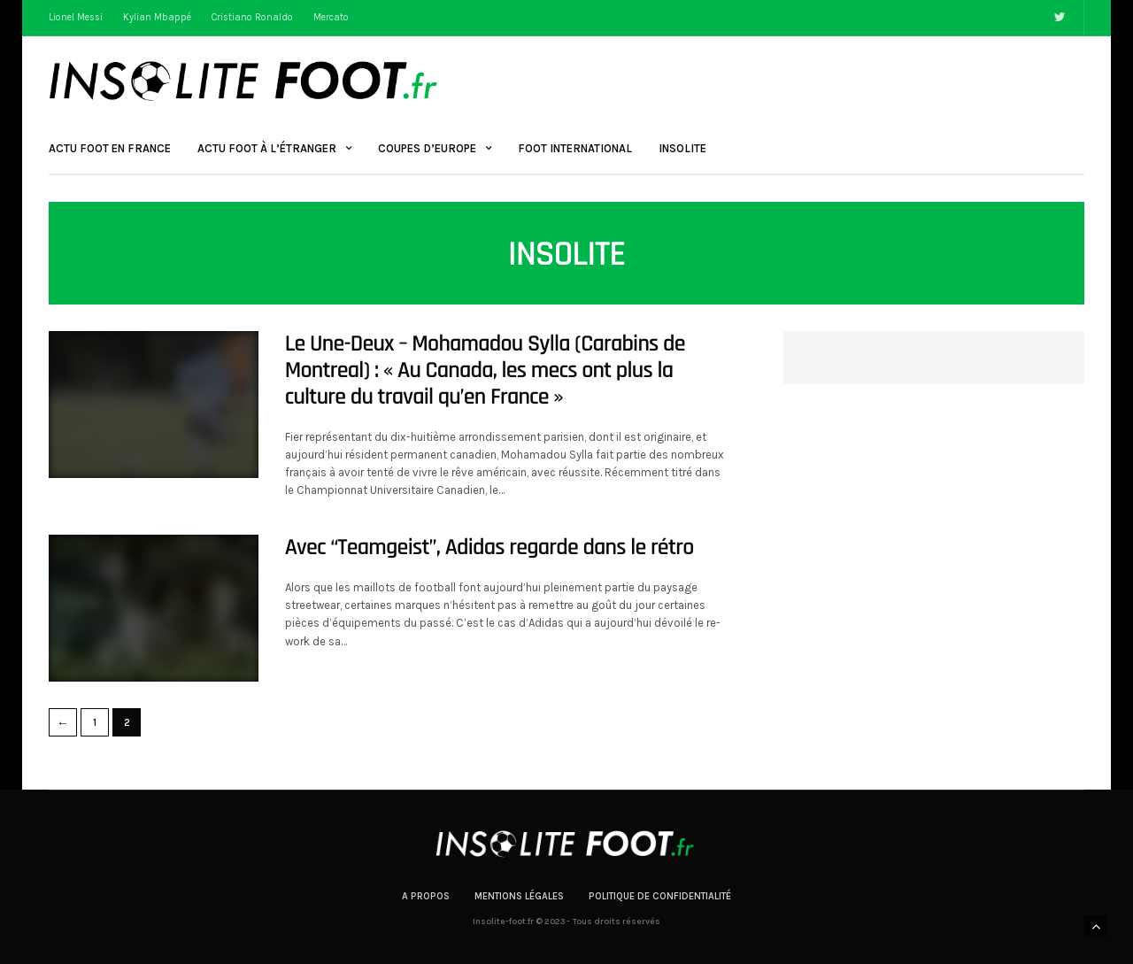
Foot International (575, 148)
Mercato (331, 17)
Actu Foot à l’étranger (266, 148)
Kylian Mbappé (157, 17)
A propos (426, 896)
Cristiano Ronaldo (252, 17)
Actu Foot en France (110, 148)
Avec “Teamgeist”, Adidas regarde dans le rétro (489, 547)
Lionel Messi (76, 17)
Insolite (682, 148)
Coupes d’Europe (427, 148)
